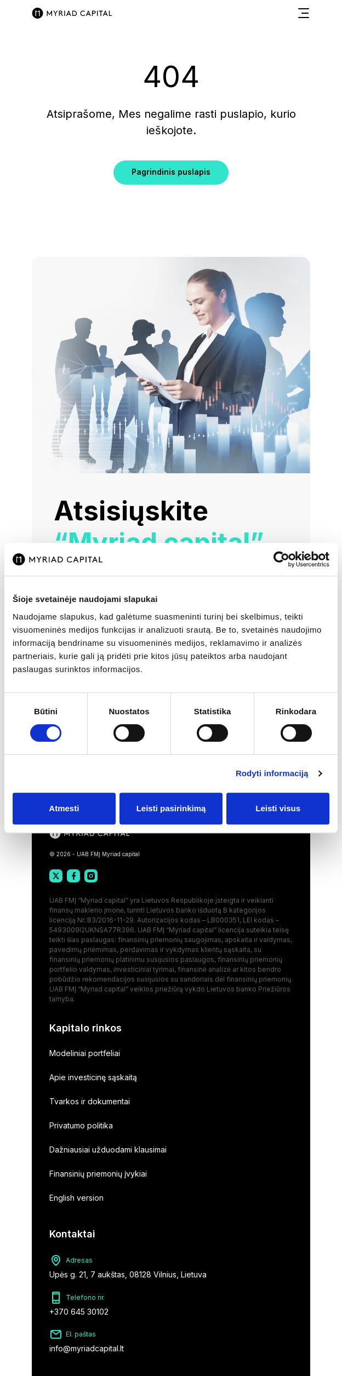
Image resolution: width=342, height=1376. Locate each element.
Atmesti (64, 808)
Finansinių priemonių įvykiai (98, 1173)
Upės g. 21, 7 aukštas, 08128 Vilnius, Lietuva (128, 1274)
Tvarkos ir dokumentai (89, 1101)
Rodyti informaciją (272, 773)
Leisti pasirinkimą (171, 808)
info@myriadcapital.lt (86, 1348)
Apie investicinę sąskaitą (93, 1077)
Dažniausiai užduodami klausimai (108, 1149)
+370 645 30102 (79, 1311)
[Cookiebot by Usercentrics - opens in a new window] (281, 559)
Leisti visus (277, 808)
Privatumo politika (81, 1125)
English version (76, 1197)
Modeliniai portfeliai (84, 1053)
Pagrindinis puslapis (171, 171)
